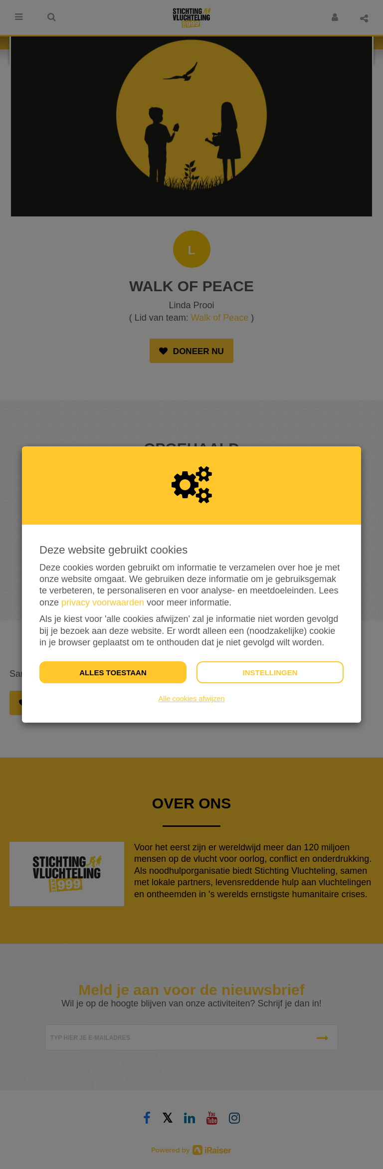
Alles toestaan (112, 672)
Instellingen (269, 672)
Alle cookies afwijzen (192, 699)
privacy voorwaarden (102, 602)
